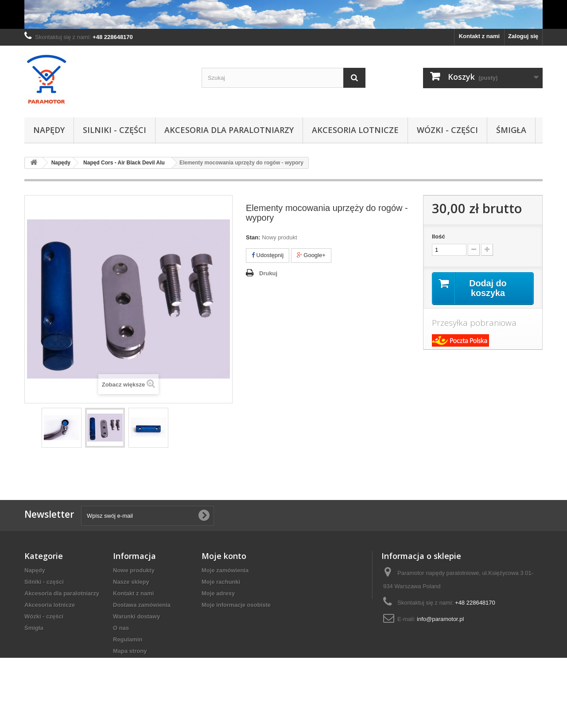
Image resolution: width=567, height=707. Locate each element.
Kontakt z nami (479, 36)
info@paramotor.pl (440, 619)
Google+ (311, 255)
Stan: (253, 237)
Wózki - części (447, 130)
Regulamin (127, 639)
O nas (121, 628)
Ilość (438, 236)
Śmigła (511, 130)
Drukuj (268, 273)
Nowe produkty (134, 570)
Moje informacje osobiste (236, 605)
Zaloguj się (523, 36)
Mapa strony (130, 651)
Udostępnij (268, 255)
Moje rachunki (221, 581)
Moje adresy (218, 593)
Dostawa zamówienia (142, 605)
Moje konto (224, 556)
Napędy (49, 130)
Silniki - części (114, 130)
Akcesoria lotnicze (355, 130)
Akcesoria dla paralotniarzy (229, 130)
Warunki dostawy (136, 616)
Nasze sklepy (131, 581)
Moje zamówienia (225, 570)
